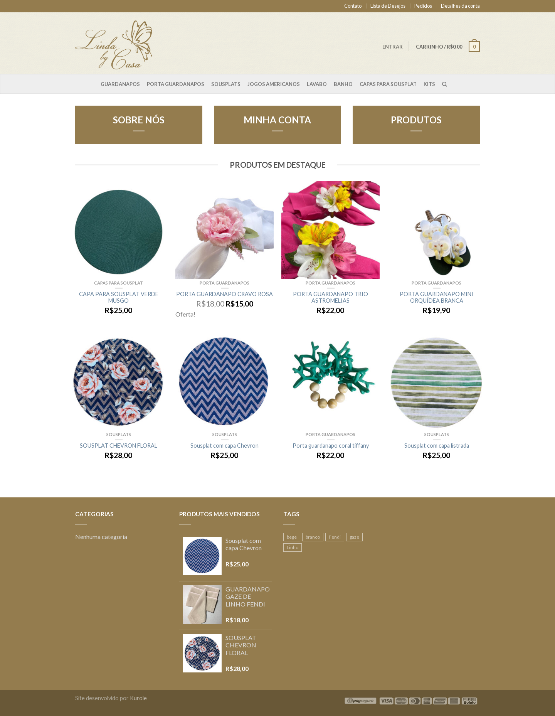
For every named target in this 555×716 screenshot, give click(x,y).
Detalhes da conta (460, 6)
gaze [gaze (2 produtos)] (354, 537)
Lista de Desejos (387, 6)
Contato (353, 6)
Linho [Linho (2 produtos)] (292, 547)
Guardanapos (120, 84)
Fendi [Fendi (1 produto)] (335, 537)
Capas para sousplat (388, 84)
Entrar (392, 47)
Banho (343, 84)
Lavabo (317, 84)
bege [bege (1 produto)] (292, 537)
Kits (429, 84)
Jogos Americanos (273, 84)
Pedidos (423, 6)
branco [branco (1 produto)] (313, 537)
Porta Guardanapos (175, 84)
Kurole (138, 698)
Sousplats (225, 84)
